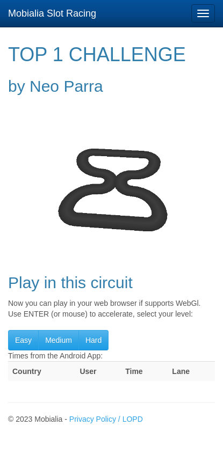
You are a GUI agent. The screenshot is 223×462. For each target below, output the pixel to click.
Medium (58, 340)
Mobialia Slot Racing (52, 13)
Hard (93, 340)
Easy (23, 340)
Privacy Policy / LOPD (106, 419)
